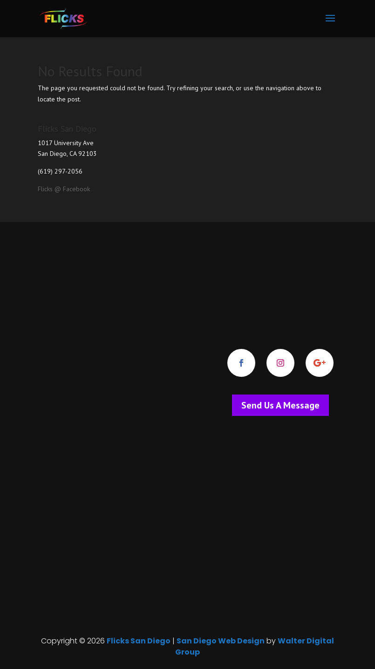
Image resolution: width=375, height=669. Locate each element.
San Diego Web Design (221, 641)
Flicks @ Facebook (64, 189)
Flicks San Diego (138, 641)
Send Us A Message (280, 405)
